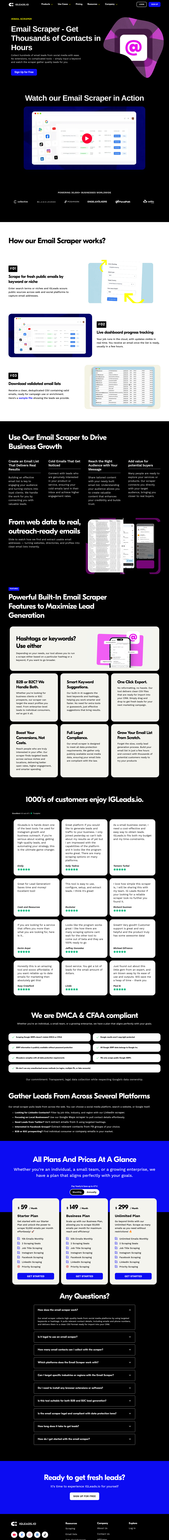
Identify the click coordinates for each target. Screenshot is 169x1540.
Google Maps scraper (72, 1092)
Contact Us (103, 1509)
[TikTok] (45, 1510)
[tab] (84, 1286)
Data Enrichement (75, 1515)
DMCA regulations (107, 1526)
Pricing (79, 4)
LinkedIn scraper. (114, 1088)
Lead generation (74, 1521)
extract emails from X (64, 1097)
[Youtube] (14, 1510)
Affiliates (102, 1515)
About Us (102, 1504)
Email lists (71, 1510)
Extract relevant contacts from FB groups (77, 1102)
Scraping (70, 1504)
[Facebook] (22, 1510)
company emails (85, 1107)
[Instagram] (29, 1510)
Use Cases (64, 4)
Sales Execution (74, 1527)
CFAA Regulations (107, 1521)
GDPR (100, 1532)
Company (111, 4)
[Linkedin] (37, 1510)
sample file (26, 397)
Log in (132, 1504)
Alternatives (72, 1532)
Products (47, 4)
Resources (94, 4)
